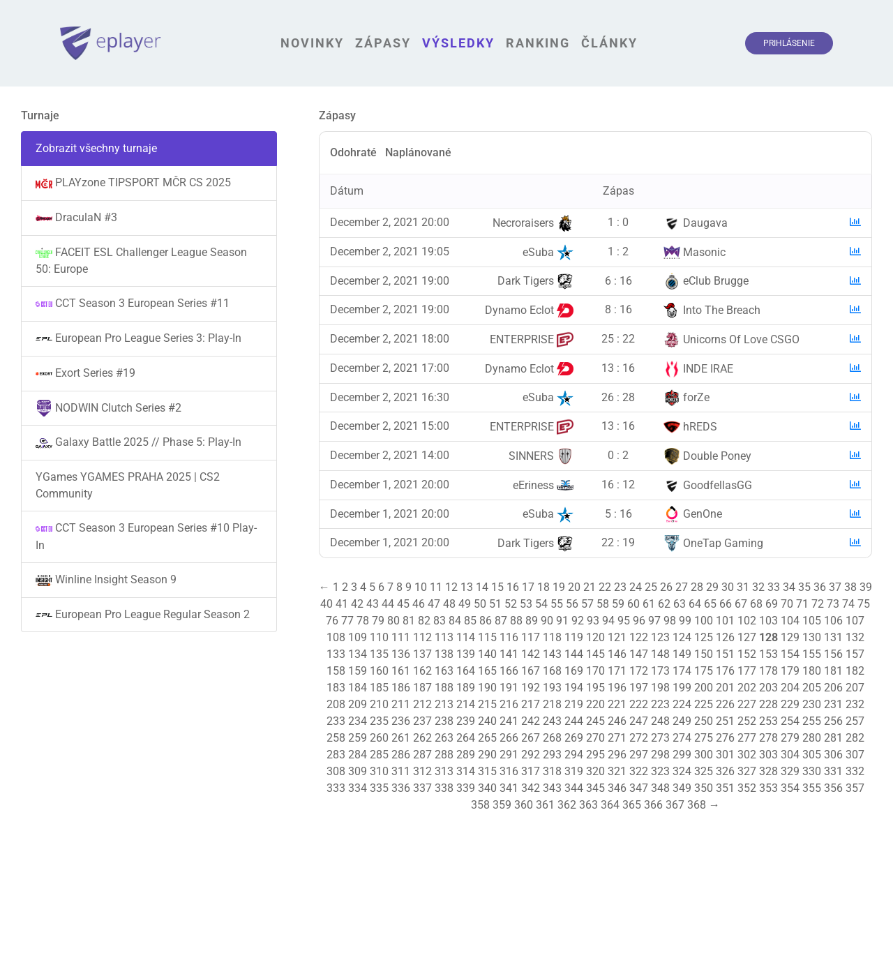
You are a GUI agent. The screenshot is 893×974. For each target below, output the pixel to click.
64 (695, 603)
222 (638, 704)
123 (660, 637)
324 (682, 771)
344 (573, 788)
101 (725, 620)
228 (768, 704)
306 (833, 754)
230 (811, 704)
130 (811, 637)
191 (509, 687)
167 (530, 670)
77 (347, 620)
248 (660, 721)
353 (768, 788)
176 (725, 670)
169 (573, 670)
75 (863, 603)
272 (638, 737)
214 (465, 704)
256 (833, 721)
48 (449, 603)
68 (756, 603)
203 (768, 687)
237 (422, 721)
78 (363, 620)
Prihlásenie (789, 43)
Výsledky (458, 43)
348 (660, 788)
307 (855, 754)
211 (400, 704)
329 (790, 771)
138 (444, 654)
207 (855, 687)
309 (357, 771)
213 (444, 704)
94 (608, 620)
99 (685, 620)
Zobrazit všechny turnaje (96, 148)
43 (372, 603)
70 (787, 603)
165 (487, 670)
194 (573, 687)
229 (790, 704)
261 (400, 737)
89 (531, 620)
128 (768, 637)
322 (638, 771)
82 (424, 620)
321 (617, 771)
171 (617, 670)
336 (400, 788)
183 (336, 687)
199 (682, 687)
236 (400, 721)
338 (444, 788)
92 (577, 620)
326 (725, 771)
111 (400, 637)
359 (502, 804)
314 (465, 771)
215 (487, 704)
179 (790, 670)
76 (332, 620)
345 (595, 788)
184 (357, 687)
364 (610, 804)
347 (638, 788)
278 (768, 737)
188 (444, 687)
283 (336, 754)
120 (595, 637)
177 (746, 670)
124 (682, 637)
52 (510, 603)
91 (562, 620)
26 (666, 587)
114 (465, 637)
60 (633, 603)
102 (746, 620)
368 (696, 804)
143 (552, 654)
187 (422, 687)
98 (669, 620)
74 (848, 603)
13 (466, 587)
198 (660, 687)
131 (833, 637)
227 (746, 704)
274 (682, 737)
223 (660, 704)
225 (703, 704)
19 (559, 587)
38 (850, 587)
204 (790, 687)
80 (393, 620)
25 (651, 587)
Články (609, 43)
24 (635, 587)
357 (855, 788)
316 (509, 771)
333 (336, 788)
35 (804, 587)
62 (664, 603)
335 (379, 788)
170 (595, 670)
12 (451, 587)
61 (649, 603)
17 (528, 587)
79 (378, 620)
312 (422, 771)
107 (855, 620)
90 (547, 620)
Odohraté (353, 152)
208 (336, 704)
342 (530, 788)
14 (482, 587)
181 (833, 670)
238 (444, 721)
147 (638, 654)
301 (725, 754)
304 (790, 754)
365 (631, 804)
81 (409, 620)
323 (660, 771)
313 (444, 771)
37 (835, 587)
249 (682, 721)
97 (654, 620)
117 (530, 637)
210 (379, 704)
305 (811, 754)
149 (682, 654)
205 (811, 687)
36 (819, 587)
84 (455, 620)
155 (811, 654)
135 (379, 654)
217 (530, 704)
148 (660, 654)
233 (336, 721)
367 (675, 804)
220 (595, 704)
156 (833, 654)
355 (811, 788)
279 (790, 737)
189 (465, 687)
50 (480, 603)
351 (725, 788)
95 (623, 620)
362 (566, 804)
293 (552, 754)
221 (617, 704)
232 (855, 704)
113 (444, 637)
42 (357, 603)
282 (855, 737)
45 (403, 603)
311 (400, 771)
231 (833, 704)
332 (855, 771)
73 (833, 603)
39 (866, 587)
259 (357, 737)
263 (444, 737)
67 (741, 603)
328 (768, 771)
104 (790, 620)
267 (530, 737)
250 (703, 721)
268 (552, 737)
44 (388, 603)
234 (357, 721)
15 (497, 587)
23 (620, 587)
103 (768, 620)
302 (746, 754)
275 (703, 737)
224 (682, 704)
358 (480, 804)
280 (811, 737)
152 (746, 654)
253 (768, 721)
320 (595, 771)
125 (703, 637)
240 (487, 721)
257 (855, 721)
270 (595, 737)
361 (545, 804)
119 (573, 637)
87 (501, 620)
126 (725, 637)
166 (509, 670)
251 (725, 721)
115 (487, 637)
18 (543, 587)
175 (703, 670)
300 (703, 754)
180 (811, 670)
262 (422, 737)
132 (855, 637)
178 (768, 670)
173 (660, 670)
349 (682, 788)
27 (681, 587)
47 (434, 603)
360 (523, 804)
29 (712, 587)
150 (703, 654)
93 (593, 620)
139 (465, 654)
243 (552, 721)
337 (422, 788)
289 (465, 754)
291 (509, 754)
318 (552, 771)
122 (638, 637)
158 (336, 670)
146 (617, 654)
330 (811, 771)
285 (379, 754)
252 (746, 721)
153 (768, 654)
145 (595, 654)
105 (811, 620)
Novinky (312, 43)
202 (746, 687)
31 (743, 587)
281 (833, 737)
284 (357, 754)
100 (703, 620)
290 (487, 754)
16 (512, 587)
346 (617, 788)
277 (746, 737)
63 (679, 603)
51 (495, 603)
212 (422, 704)
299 (682, 754)
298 (660, 754)
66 (725, 603)
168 (552, 670)
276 (725, 737)
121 (617, 637)
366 (653, 804)
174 (682, 670)
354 (790, 788)
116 (509, 637)
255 (811, 721)
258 (336, 737)
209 (357, 704)
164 (465, 670)
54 (541, 603)
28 (697, 587)
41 (342, 603)
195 (595, 687)
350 (703, 788)
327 (746, 771)
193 (552, 687)
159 (357, 670)
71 (802, 603)
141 (509, 654)
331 (833, 771)
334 (357, 788)
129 (790, 637)
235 (379, 721)
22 (605, 587)
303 (768, 754)
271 (617, 737)
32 (758, 587)
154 (790, 654)
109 (357, 637)
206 (833, 687)
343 (552, 788)
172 (638, 670)
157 (855, 654)
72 (817, 603)
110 (379, 637)
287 (422, 754)
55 (556, 603)
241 (509, 721)
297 (638, 754)
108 (336, 637)
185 (379, 687)
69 (771, 603)
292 (530, 754)
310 (379, 771)
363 (588, 804)
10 (420, 587)
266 (509, 737)
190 (487, 687)
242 (530, 721)
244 (573, 721)
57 (587, 603)
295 (595, 754)
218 (552, 704)
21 (589, 587)
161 (400, 670)
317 (530, 771)
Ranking (538, 43)
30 (727, 587)
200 (703, 687)
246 (617, 721)
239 (465, 721)
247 (638, 721)
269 (573, 737)
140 (487, 654)
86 (485, 620)
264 (465, 737)
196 (617, 687)
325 (703, 771)
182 (855, 670)
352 (746, 788)
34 (789, 587)
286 (400, 754)
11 (436, 587)
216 (509, 704)
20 (574, 587)
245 (595, 721)
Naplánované (418, 152)
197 (638, 687)
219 (573, 704)
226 (725, 704)
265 (487, 737)
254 (790, 721)
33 (773, 587)
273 (660, 737)
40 (326, 603)
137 (422, 654)
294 (573, 754)
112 (422, 637)
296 (617, 754)
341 (509, 788)
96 (639, 620)
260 (379, 737)
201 (725, 687)
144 (573, 654)
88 (516, 620)
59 (618, 603)
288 (444, 754)
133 (336, 654)
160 (379, 670)
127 (746, 637)
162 (422, 670)
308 (336, 771)
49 (464, 603)
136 (400, 654)
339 (465, 788)
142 (530, 654)
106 (833, 620)
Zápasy (383, 43)
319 (573, 771)
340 (487, 788)
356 (833, 788)
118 (552, 637)
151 (725, 654)
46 (418, 603)
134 (357, 654)
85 (470, 620)
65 (710, 603)
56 (572, 603)
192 (530, 687)
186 (400, 687)
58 (602, 603)
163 (444, 670)
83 (439, 620)
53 (526, 603)
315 (487, 771)
